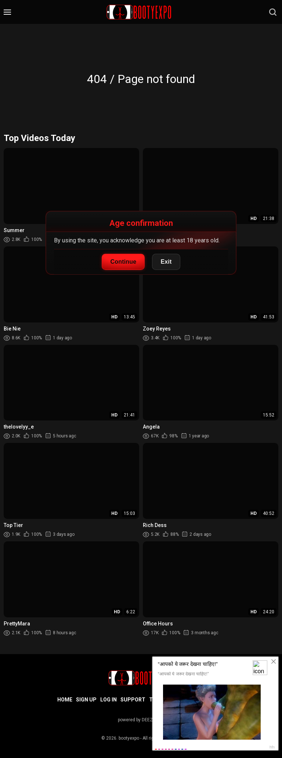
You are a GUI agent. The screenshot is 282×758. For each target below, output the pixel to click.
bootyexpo (129, 738)
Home (64, 700)
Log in (108, 700)
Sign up (86, 700)
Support (132, 700)
